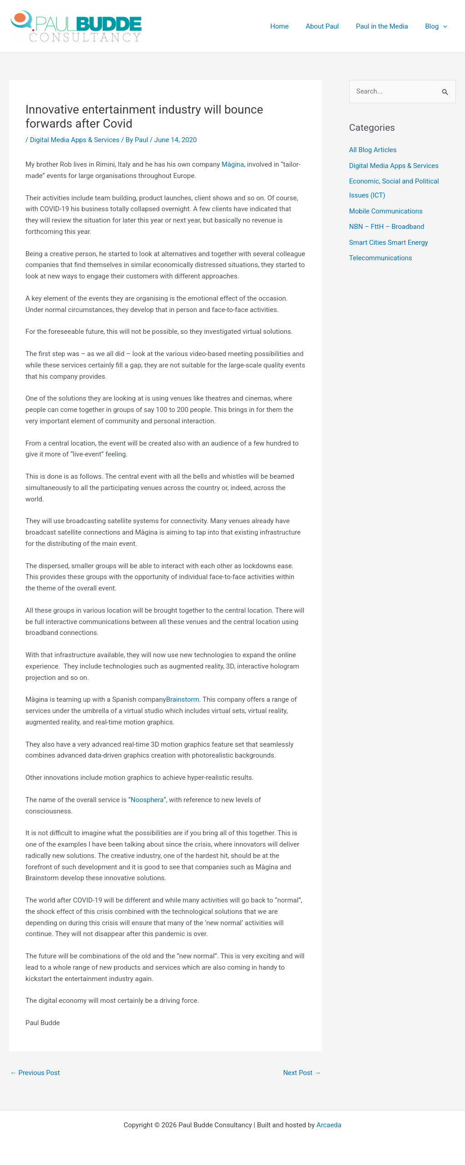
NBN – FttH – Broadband (387, 225)
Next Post (302, 1073)
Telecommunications (381, 256)
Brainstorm (183, 699)
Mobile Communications (386, 210)
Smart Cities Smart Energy (389, 240)
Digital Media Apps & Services (75, 140)
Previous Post (35, 1073)
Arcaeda (329, 1125)
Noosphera (147, 800)
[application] (444, 26)
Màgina (233, 164)
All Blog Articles (373, 150)
